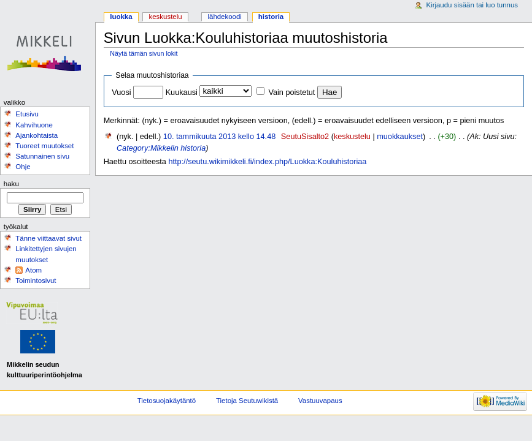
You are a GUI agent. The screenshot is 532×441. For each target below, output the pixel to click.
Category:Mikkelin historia (161, 148)
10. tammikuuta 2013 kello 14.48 (219, 136)
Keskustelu (165, 16)
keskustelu (352, 136)
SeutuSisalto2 (305, 136)
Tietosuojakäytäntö (166, 400)
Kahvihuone (34, 125)
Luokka (121, 16)
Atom (33, 270)
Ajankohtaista (36, 135)
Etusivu (27, 114)
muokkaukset (400, 136)
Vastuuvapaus (320, 400)
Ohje (22, 166)
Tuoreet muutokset (44, 145)
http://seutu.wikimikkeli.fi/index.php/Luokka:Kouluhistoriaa (267, 161)
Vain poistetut (291, 92)
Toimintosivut (35, 280)
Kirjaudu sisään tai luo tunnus (472, 5)
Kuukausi (182, 92)
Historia (270, 16)
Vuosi (121, 92)
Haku (11, 183)
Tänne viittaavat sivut (48, 238)
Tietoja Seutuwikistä (247, 400)
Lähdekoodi (224, 16)
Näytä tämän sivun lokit (143, 53)
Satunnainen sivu (42, 156)
